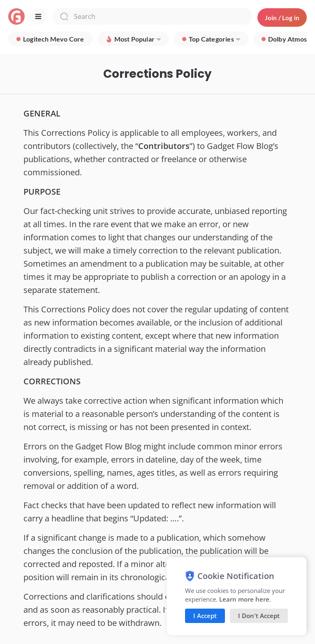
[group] (50, 39)
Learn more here (244, 599)
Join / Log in (282, 17)
